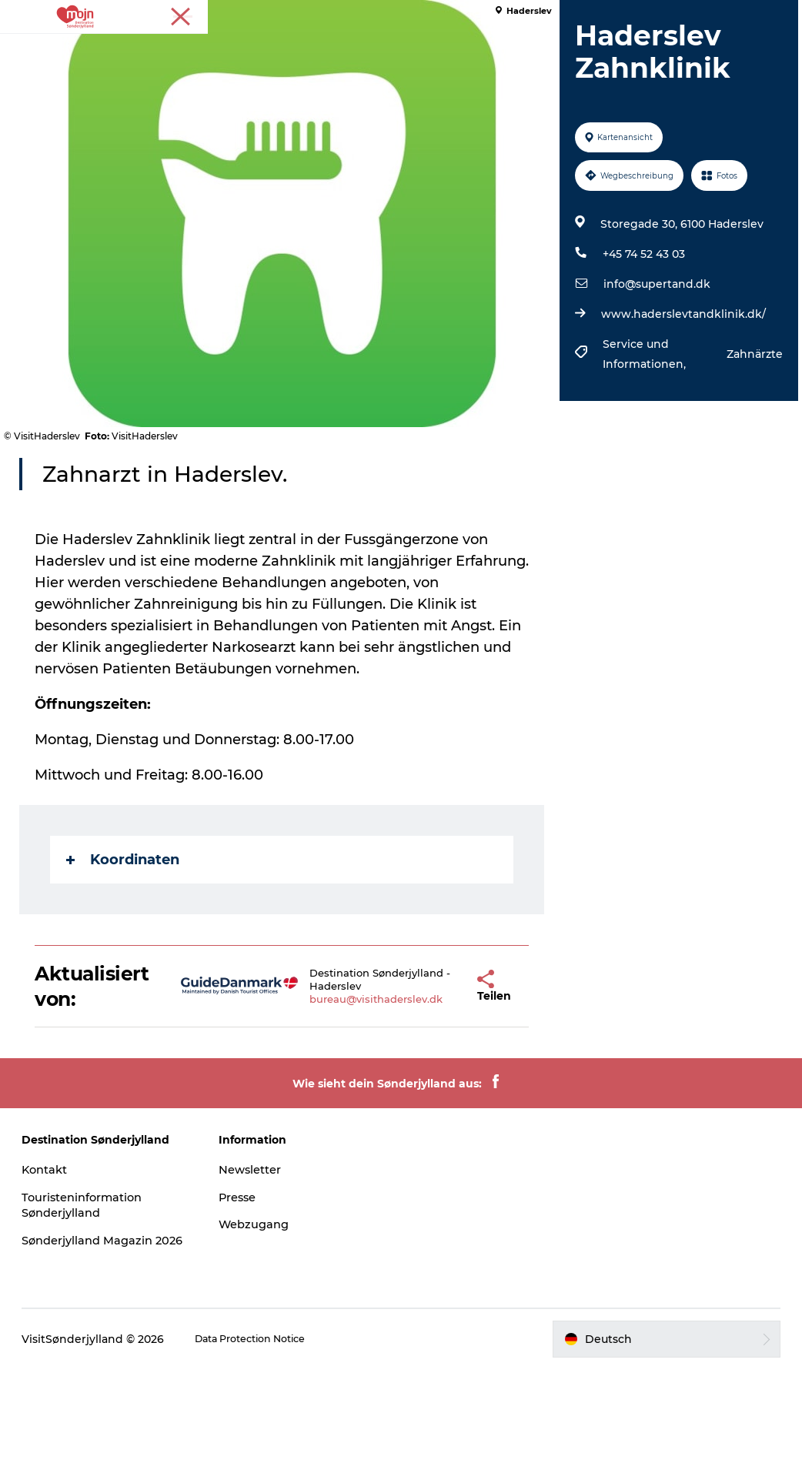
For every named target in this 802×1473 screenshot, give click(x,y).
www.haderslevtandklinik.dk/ (678, 402)
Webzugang (265, 1311)
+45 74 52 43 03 (639, 342)
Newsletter (261, 1256)
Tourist (725, 14)
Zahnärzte (743, 442)
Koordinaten (134, 947)
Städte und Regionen (321, 49)
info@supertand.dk (652, 372)
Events (533, 49)
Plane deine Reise (401, 65)
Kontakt (63, 1256)
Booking (601, 49)
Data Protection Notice (275, 1442)
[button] (435, 1073)
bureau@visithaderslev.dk (349, 1087)
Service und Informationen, (641, 442)
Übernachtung (448, 49)
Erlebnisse (206, 49)
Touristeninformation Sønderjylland (104, 1292)
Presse (772, 14)
